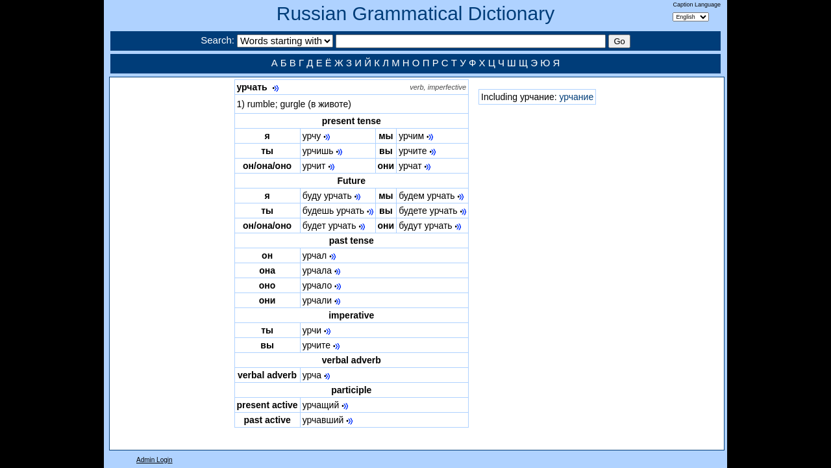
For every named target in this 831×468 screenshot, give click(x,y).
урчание (576, 97)
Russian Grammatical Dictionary (415, 13)
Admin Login (154, 459)
